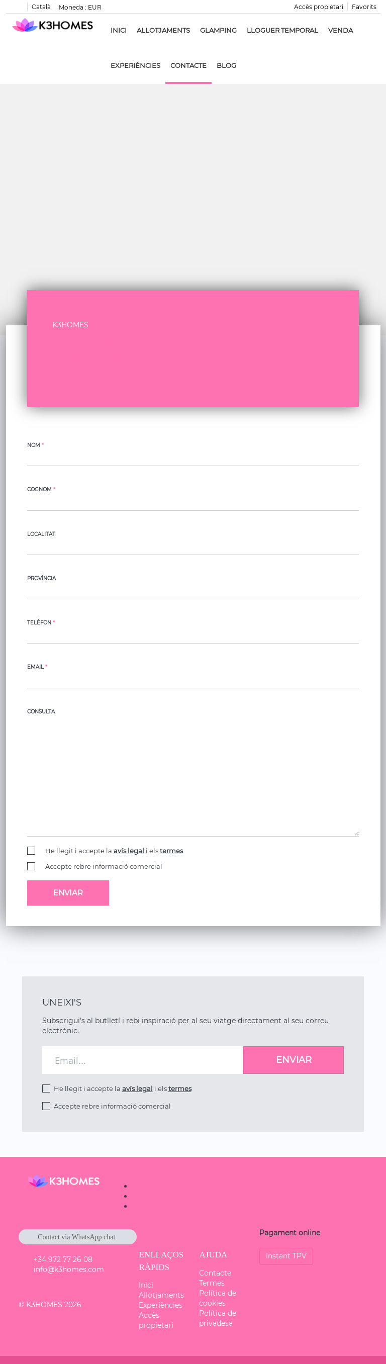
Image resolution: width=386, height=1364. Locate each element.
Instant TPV (286, 1255)
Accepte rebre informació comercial (103, 866)
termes (171, 851)
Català (41, 7)
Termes (212, 1283)
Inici (119, 30)
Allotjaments (163, 30)
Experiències (135, 65)
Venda (340, 30)
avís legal (129, 851)
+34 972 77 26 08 (81, 339)
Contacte (188, 65)
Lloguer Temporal (282, 30)
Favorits (364, 7)
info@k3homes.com (87, 354)
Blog (226, 65)
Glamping (218, 30)
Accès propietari (318, 7)
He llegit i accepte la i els (114, 851)
